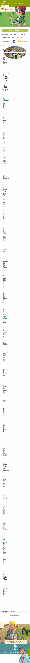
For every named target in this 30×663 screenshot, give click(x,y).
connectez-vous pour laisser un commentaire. (11, 617)
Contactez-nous (29, 652)
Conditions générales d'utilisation (17, 650)
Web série (10, 3)
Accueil (3, 1)
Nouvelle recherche (15, 31)
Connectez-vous (19, 43)
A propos (8, 650)
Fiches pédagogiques (12, 1)
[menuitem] (3, 1)
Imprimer (6, 41)
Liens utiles (3, 3)
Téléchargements (18, 3)
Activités (20, 1)
